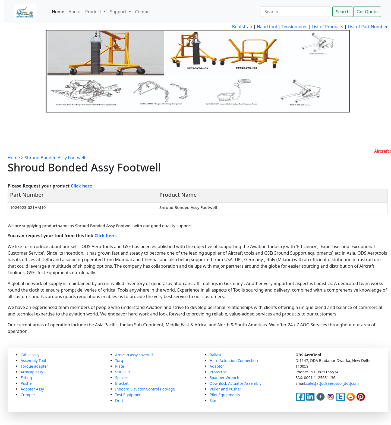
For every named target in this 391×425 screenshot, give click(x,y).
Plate (119, 366)
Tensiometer (293, 27)
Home (58, 12)
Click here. (105, 236)
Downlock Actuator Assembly (235, 383)
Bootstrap (242, 27)
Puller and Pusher (225, 389)
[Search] (295, 12)
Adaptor (217, 366)
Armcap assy (32, 371)
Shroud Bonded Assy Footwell (55, 158)
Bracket (122, 383)
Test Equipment (129, 394)
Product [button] (93, 12)
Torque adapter (34, 366)
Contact (143, 12)
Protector (218, 371)
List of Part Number (368, 27)
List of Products (327, 27)
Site (213, 400)
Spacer (121, 377)
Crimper (28, 394)
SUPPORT (123, 371)
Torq (119, 360)
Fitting (26, 377)
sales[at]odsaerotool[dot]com (332, 383)
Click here (81, 186)
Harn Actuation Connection (234, 360)
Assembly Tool (33, 360)
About (74, 12)
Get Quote (367, 12)
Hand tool (267, 27)
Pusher (27, 383)
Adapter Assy (32, 389)
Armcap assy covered (134, 354)
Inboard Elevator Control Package (145, 389)
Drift (119, 400)
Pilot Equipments (225, 394)
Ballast (216, 354)
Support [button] (119, 12)
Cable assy (30, 354)
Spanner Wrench (224, 377)
